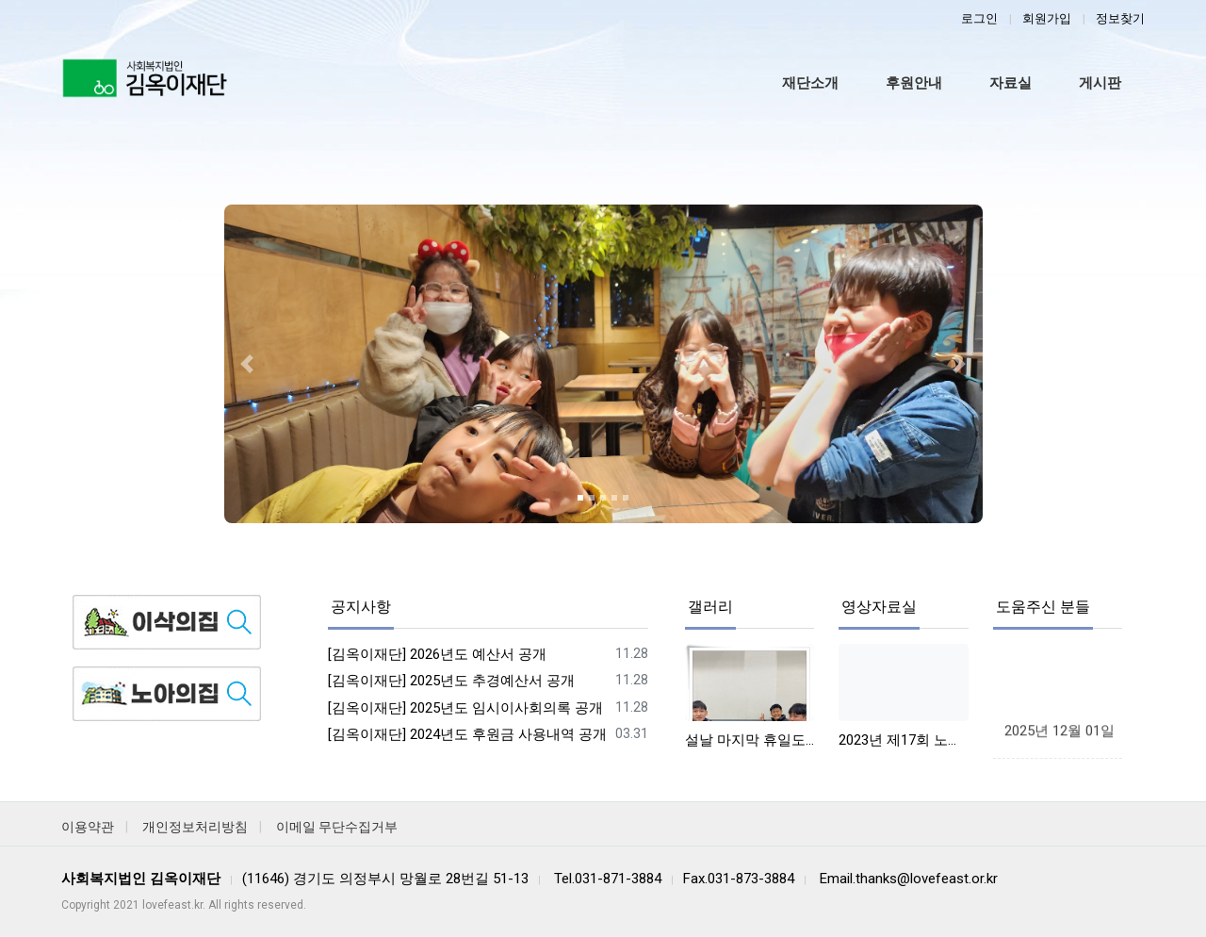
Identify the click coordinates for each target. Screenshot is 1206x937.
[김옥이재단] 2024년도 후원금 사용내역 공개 (467, 734)
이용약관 (87, 826)
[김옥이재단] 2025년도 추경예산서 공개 (451, 680)
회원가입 (1046, 18)
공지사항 (361, 607)
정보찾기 (1120, 18)
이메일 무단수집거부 (337, 826)
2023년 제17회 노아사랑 (903, 740)
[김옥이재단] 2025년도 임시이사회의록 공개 (465, 707)
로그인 (979, 18)
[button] (246, 364)
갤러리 (710, 607)
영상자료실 (879, 607)
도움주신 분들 (1043, 607)
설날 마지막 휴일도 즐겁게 (749, 740)
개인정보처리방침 (195, 826)
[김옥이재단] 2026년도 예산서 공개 (437, 654)
